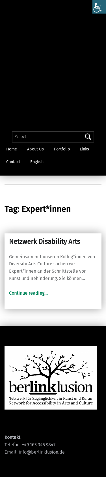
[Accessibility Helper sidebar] (99, 7)
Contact (13, 161)
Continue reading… (28, 293)
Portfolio (62, 149)
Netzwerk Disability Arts (44, 242)
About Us (35, 149)
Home (11, 149)
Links (84, 149)
